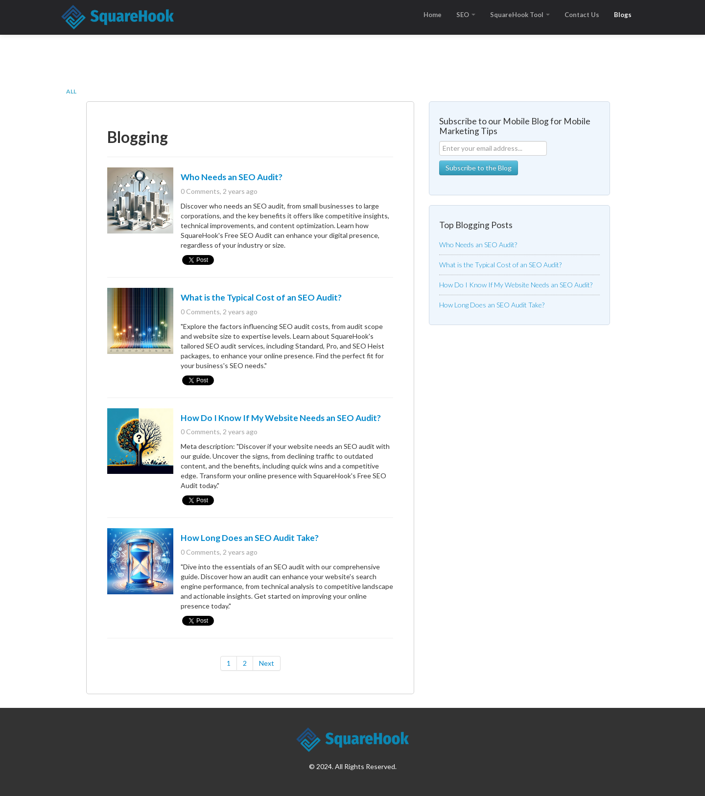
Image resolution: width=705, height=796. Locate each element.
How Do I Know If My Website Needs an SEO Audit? (281, 418)
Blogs (623, 15)
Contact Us (581, 15)
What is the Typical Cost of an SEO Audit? (261, 297)
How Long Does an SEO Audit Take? (250, 538)
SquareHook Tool (520, 15)
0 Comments (200, 191)
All (71, 91)
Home (432, 15)
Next (266, 663)
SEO (465, 15)
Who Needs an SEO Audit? (231, 177)
